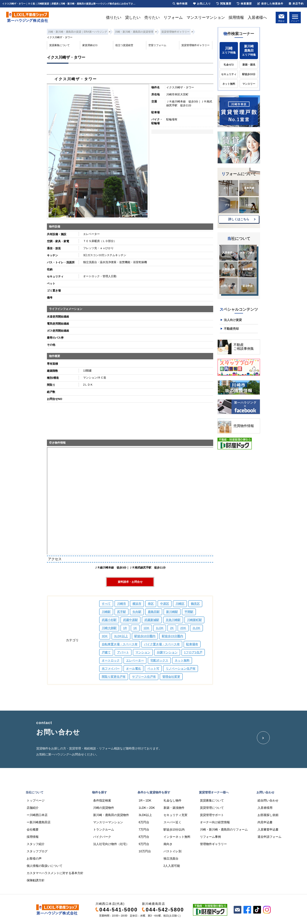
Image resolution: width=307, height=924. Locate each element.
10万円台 (145, 851)
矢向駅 (136, 612)
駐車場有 (192, 644)
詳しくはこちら (238, 219)
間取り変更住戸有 (114, 676)
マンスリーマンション (206, 17)
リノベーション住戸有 (180, 668)
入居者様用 (265, 807)
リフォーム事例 (210, 836)
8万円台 (144, 836)
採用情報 (236, 17)
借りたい (113, 17)
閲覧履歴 (223, 3)
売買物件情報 (243, 426)
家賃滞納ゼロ (90, 45)
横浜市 (136, 603)
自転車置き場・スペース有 (120, 644)
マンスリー (248, 83)
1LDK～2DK (147, 807)
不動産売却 (231, 328)
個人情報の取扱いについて (44, 865)
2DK (183, 628)
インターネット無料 (177, 836)
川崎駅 (106, 612)
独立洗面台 (171, 858)
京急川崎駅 (173, 620)
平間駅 (188, 612)
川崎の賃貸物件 (103, 807)
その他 (249, 205)
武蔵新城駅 (151, 620)
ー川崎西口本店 (37, 815)
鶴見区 (195, 603)
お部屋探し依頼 (268, 815)
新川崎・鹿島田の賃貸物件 (111, 815)
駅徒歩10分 (248, 74)
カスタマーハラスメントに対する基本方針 (55, 873)
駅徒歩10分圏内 (145, 636)
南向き (168, 844)
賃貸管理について (212, 807)
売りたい (152, 17)
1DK (146, 628)
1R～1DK (145, 800)
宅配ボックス (159, 660)
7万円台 (144, 829)
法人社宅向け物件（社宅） (111, 844)
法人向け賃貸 (233, 320)
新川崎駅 (172, 612)
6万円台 (144, 822)
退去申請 (247, 285)
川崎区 (179, 603)
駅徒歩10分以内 (174, 829)
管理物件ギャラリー (213, 844)
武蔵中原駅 (130, 620)
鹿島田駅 (154, 612)
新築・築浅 (248, 64)
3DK (105, 636)
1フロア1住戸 (193, 652)
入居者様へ (257, 17)
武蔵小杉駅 (109, 620)
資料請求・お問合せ (130, 581)
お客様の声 (228, 269)
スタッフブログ (37, 851)
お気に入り (202, 3)
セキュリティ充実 (175, 815)
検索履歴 (244, 3)
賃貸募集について (59, 45)
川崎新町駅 (194, 620)
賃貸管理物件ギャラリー (195, 45)
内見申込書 (265, 822)
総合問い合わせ (268, 800)
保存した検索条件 (270, 3)
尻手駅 (121, 612)
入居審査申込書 (268, 829)
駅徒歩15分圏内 (172, 636)
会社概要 (247, 269)
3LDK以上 (121, 636)
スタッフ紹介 (247, 252)
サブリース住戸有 (144, 676)
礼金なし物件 (172, 800)
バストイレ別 (172, 851)
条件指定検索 (102, 800)
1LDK (160, 628)
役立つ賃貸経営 (124, 45)
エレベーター (135, 660)
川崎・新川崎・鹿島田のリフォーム (224, 829)
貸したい (132, 17)
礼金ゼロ (229, 64)
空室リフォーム (157, 45)
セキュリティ (228, 74)
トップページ (36, 800)
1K (135, 628)
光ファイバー (111, 668)
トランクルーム (103, 829)
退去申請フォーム (269, 836)
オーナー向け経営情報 (215, 822)
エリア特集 (229, 50)
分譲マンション (167, 652)
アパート (123, 652)
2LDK (196, 628)
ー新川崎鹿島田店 (39, 822)
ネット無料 (182, 660)
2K (172, 628)
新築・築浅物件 (174, 807)
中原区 (164, 603)
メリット (228, 188)
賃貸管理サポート (212, 815)
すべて (106, 603)
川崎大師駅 (109, 628)
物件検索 (180, 3)
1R (125, 628)
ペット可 (153, 668)
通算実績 (249, 188)
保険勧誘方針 (36, 880)
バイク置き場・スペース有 (162, 644)
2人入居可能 (172, 865)
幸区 (151, 603)
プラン (228, 205)
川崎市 (121, 603)
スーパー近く (172, 822)
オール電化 (133, 668)
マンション (142, 652)
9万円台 (144, 844)
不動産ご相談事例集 (243, 346)
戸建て (106, 652)
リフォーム (173, 17)
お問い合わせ (228, 285)
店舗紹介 (33, 807)
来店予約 (296, 3)
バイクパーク (102, 836)
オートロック (111, 660)
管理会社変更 (171, 676)
